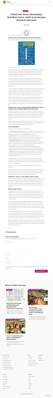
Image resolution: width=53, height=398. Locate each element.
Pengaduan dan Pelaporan (7, 367)
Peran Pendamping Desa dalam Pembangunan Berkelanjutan (14, 337)
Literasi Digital (5, 381)
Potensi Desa (16, 319)
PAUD (4, 390)
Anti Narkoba (5, 383)
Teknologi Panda (28, 394)
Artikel (30, 289)
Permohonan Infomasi (32, 365)
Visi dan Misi (5, 358)
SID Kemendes (41, 360)
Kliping (29, 388)
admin (27, 24)
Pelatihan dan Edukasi (7, 363)
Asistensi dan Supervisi (7, 360)
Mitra (29, 381)
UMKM (29, 377)
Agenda (29, 379)
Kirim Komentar (40, 271)
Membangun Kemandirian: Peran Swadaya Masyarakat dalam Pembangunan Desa (36, 311)
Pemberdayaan (5, 379)
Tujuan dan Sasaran (6, 356)
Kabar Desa (9, 289)
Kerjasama (30, 384)
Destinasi (30, 383)
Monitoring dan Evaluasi (7, 365)
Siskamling (5, 384)
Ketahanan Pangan (6, 388)
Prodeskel (40, 356)
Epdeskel (39, 358)
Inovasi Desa (5, 377)
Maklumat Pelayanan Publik (33, 363)
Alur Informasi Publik (32, 360)
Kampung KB (5, 376)
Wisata (29, 386)
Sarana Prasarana (31, 376)
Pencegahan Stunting (7, 386)
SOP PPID (30, 358)
